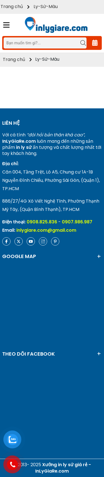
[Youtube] (31, 241)
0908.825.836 (42, 222)
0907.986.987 (77, 222)
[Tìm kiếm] (80, 43)
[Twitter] (18, 241)
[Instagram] (43, 241)
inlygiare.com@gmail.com (46, 230)
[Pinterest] (55, 241)
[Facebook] (6, 241)
